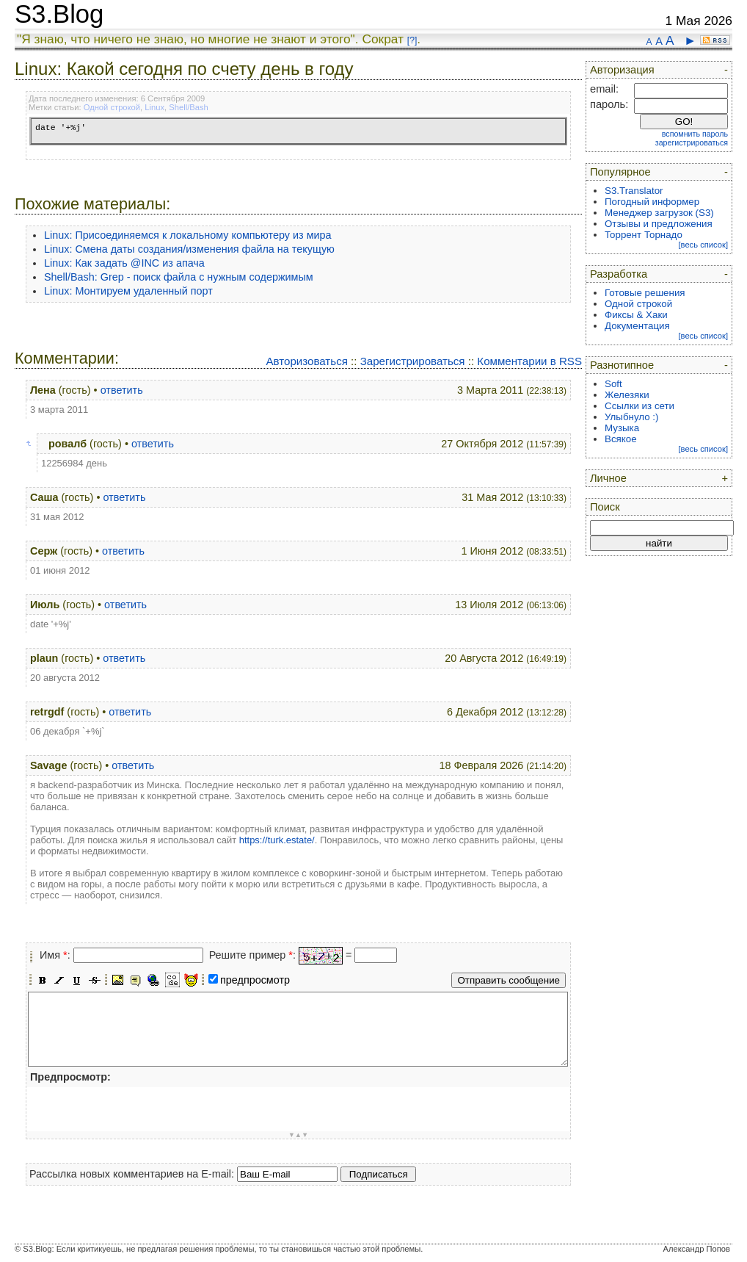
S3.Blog (59, 14)
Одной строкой (112, 107)
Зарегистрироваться (412, 361)
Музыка (622, 427)
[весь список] (703, 244)
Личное (608, 478)
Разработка (618, 274)
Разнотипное (622, 365)
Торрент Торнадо (643, 234)
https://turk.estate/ (277, 839)
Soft (613, 383)
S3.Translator (634, 190)
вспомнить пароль (695, 133)
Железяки (627, 394)
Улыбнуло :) (631, 416)
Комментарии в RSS (529, 361)
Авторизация (622, 70)
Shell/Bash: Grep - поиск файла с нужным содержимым (178, 277)
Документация (637, 325)
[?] (412, 40)
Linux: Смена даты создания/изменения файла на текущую (189, 249)
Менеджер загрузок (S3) (659, 212)
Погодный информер (652, 201)
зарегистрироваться (691, 142)
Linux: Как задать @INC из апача (124, 263)
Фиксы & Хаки (636, 314)
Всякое (621, 438)
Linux (154, 107)
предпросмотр (255, 980)
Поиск (605, 507)
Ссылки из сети (639, 405)
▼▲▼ (298, 1135)
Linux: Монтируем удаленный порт (128, 291)
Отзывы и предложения (659, 223)
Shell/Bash (188, 107)
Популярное (620, 172)
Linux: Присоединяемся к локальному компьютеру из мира (188, 235)
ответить (122, 390)
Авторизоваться (306, 361)
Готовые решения (645, 292)
